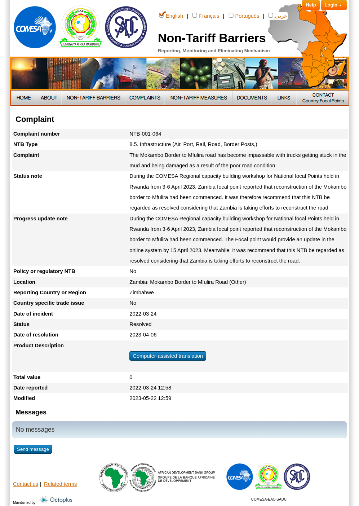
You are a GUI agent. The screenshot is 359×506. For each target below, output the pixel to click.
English (171, 15)
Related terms (60, 484)
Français (205, 15)
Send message (33, 449)
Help (311, 5)
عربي (277, 15)
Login (334, 5)
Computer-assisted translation (168, 356)
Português (244, 15)
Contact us (25, 484)
